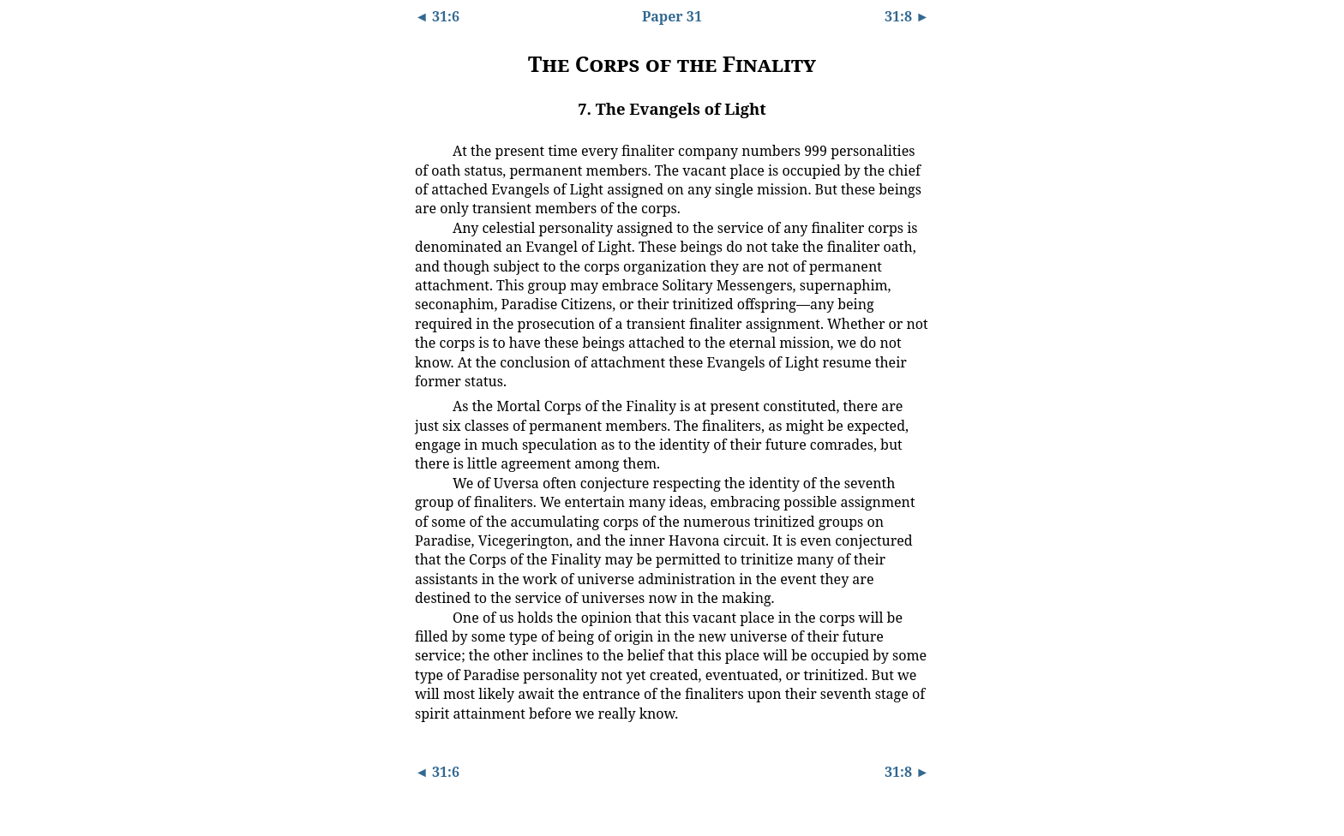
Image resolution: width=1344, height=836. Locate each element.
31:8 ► (907, 16)
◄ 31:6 (437, 16)
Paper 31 (672, 16)
